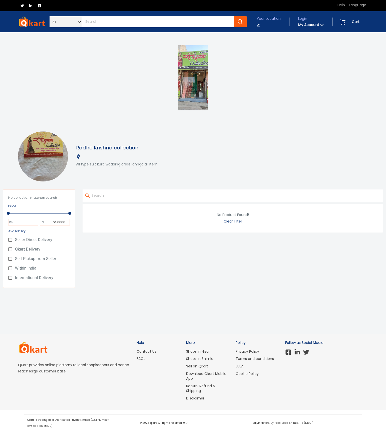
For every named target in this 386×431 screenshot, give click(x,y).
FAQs (141, 358)
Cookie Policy (247, 373)
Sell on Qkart (197, 366)
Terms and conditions (255, 358)
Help (341, 5)
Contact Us (146, 351)
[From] (25, 222)
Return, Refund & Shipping (201, 388)
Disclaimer (195, 398)
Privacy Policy (247, 351)
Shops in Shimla (199, 358)
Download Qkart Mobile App (206, 376)
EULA (239, 366)
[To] (57, 222)
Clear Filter (233, 221)
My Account (311, 24)
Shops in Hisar (198, 351)
